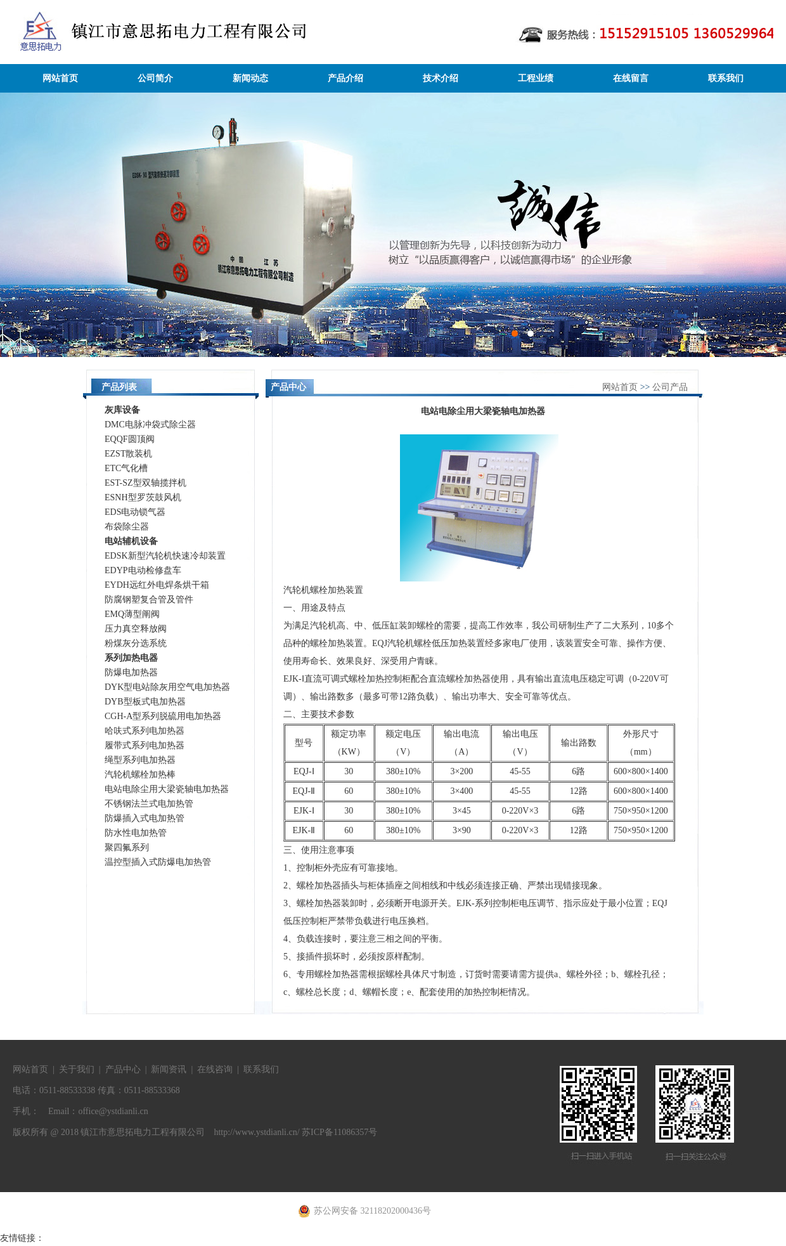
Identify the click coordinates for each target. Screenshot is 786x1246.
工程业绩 (535, 78)
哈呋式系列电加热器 (144, 731)
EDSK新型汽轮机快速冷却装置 (165, 556)
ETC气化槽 (126, 468)
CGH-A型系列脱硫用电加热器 (163, 716)
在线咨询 (215, 1069)
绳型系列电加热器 (140, 760)
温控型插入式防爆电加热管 (158, 862)
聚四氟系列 (127, 847)
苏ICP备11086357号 (339, 1132)
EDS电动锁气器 (135, 512)
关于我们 (76, 1069)
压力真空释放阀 (136, 628)
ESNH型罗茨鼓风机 (143, 497)
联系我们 (726, 78)
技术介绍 (440, 78)
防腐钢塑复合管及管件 (149, 599)
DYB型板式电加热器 (145, 701)
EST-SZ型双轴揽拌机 (145, 483)
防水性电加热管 (136, 833)
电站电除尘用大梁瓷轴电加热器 (167, 789)
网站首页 (60, 78)
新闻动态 (250, 78)
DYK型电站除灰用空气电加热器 (167, 687)
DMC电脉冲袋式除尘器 (150, 424)
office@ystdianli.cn (113, 1111)
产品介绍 (345, 78)
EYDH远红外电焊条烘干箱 (157, 585)
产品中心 (123, 1069)
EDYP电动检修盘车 (143, 570)
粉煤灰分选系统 (136, 643)
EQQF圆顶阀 (130, 439)
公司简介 (155, 78)
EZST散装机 (128, 453)
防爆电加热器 (131, 672)
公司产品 (670, 387)
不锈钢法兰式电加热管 (149, 803)
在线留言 (630, 78)
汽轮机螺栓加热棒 (140, 774)
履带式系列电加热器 (144, 745)
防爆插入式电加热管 (144, 818)
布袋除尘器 (127, 526)
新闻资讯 (168, 1069)
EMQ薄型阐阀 (132, 614)
